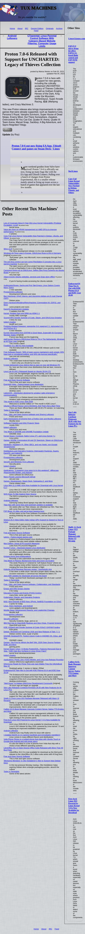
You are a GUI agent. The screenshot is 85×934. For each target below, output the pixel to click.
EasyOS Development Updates (16, 309)
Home (12, 28)
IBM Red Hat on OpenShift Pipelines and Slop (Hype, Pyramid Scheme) (33, 623)
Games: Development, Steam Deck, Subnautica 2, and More (28, 481)
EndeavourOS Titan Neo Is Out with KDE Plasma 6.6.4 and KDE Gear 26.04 (74, 289)
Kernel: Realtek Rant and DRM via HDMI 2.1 (22, 313)
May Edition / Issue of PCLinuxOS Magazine (22, 543)
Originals (50, 28)
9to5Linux (73, 171)
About (20, 28)
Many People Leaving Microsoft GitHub (19, 477)
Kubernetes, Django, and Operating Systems (22, 597)
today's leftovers (10, 427)
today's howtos (10, 322)
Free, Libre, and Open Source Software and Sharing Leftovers (29, 414)
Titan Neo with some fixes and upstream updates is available (28, 505)
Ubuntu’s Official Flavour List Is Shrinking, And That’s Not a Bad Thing (32, 406)
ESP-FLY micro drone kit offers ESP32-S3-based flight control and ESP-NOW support (73, 54)
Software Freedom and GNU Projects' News (21, 423)
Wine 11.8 (8, 249)
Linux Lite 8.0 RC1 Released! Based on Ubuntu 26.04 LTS (27, 371)
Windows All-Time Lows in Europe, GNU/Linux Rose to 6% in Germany (32, 253)
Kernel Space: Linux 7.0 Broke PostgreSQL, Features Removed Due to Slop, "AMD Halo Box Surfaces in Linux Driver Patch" (32, 650)
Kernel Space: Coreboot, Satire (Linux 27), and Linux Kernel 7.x (29, 436)
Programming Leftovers (13, 292)
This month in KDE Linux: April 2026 (18, 401)
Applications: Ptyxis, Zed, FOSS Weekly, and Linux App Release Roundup (34, 660)
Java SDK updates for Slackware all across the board (25, 576)
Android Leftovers (12, 37)
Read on (7, 129)
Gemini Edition (37, 28)
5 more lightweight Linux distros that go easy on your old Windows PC (32, 365)
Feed (36, 31)
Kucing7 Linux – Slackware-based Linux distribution (24, 548)
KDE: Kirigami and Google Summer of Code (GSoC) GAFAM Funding (32, 627)
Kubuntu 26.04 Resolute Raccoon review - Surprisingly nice (28, 569)
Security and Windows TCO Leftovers (19, 462)
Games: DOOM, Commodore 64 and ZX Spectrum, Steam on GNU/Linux (33, 440)
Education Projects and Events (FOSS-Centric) (23, 593)
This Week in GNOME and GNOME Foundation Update (26, 432)
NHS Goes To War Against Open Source (20, 494)
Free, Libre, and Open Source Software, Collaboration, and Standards (32, 584)
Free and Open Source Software (17, 380)
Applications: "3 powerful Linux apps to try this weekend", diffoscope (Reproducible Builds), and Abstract (31, 471)
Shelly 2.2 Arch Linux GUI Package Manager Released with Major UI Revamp (74, 534)
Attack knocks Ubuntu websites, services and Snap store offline (29, 277)
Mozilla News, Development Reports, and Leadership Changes (29, 610)
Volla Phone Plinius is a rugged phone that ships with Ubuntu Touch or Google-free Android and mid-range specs (32, 740)
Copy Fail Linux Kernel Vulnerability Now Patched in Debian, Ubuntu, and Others (74, 186)
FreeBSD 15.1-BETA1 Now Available (19, 346)
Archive (59, 28)
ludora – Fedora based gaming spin (18, 537)
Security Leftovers (11, 619)
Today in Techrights (11, 410)
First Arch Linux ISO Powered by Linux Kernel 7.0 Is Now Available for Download (74, 806)
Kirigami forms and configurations (17, 556)
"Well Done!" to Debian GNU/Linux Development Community (28, 683)
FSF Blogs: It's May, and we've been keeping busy (24, 511)
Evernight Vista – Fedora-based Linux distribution (23, 384)
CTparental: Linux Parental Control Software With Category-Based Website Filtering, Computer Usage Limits (42, 41)
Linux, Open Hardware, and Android (18, 606)
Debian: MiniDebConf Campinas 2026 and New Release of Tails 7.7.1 (32, 632)
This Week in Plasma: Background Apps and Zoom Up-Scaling (29, 561)
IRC (26, 28)
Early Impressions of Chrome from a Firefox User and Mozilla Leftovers (32, 419)
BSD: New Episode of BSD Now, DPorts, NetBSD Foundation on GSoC (32, 601)
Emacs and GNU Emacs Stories (17, 589)
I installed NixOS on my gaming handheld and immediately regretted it (32, 735)
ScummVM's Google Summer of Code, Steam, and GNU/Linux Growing (33, 318)
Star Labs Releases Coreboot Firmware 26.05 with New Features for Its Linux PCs (74, 419)
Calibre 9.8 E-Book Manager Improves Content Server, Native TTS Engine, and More (74, 669)
